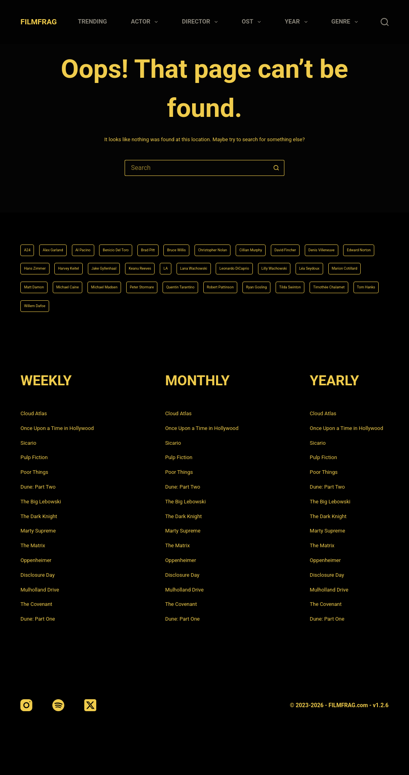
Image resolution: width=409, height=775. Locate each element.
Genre (346, 22)
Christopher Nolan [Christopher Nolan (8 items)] (276, 220)
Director (201, 22)
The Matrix (32, 545)
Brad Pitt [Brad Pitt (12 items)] (189, 220)
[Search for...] (196, 168)
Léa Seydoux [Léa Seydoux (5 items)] (204, 262)
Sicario (28, 443)
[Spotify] (58, 705)
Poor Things (34, 472)
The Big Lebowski (40, 502)
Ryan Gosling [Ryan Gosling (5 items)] (254, 283)
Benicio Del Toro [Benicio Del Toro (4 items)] (146, 220)
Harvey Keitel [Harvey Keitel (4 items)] (235, 242)
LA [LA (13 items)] (365, 242)
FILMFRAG (38, 21)
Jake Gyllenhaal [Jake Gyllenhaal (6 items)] (283, 242)
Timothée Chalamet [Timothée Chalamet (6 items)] (352, 283)
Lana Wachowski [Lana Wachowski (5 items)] (45, 262)
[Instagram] (26, 705)
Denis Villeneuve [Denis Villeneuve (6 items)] (90, 242)
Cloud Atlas (33, 413)
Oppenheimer (36, 560)
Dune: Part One (37, 619)
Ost (253, 22)
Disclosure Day (37, 575)
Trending (92, 21)
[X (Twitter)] (90, 705)
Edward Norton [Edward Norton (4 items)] (141, 242)
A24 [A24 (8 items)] (29, 220)
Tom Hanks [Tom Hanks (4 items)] (38, 305)
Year (297, 22)
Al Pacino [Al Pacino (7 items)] (102, 220)
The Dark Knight (38, 516)
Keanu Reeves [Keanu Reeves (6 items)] (332, 242)
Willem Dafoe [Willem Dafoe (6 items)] (81, 305)
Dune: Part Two (38, 487)
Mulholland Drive (39, 590)
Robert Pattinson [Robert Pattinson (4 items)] (204, 283)
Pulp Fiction (34, 457)
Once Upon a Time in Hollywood (57, 428)
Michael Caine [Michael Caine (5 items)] (345, 262)
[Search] (385, 22)
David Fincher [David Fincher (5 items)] (41, 242)
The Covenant (36, 604)
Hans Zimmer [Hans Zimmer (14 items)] (189, 242)
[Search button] (276, 168)
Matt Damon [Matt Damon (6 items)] (299, 262)
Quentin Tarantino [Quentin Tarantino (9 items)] (149, 283)
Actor (146, 22)
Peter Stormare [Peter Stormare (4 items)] (96, 283)
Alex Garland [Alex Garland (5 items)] (62, 220)
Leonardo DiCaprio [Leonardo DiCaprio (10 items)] (101, 262)
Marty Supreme (38, 531)
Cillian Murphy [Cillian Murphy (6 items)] (328, 220)
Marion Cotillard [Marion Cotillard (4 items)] (252, 262)
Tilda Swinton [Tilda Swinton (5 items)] (299, 283)
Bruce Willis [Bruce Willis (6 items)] (227, 220)
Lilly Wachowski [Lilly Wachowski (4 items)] (157, 262)
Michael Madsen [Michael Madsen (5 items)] (44, 283)
